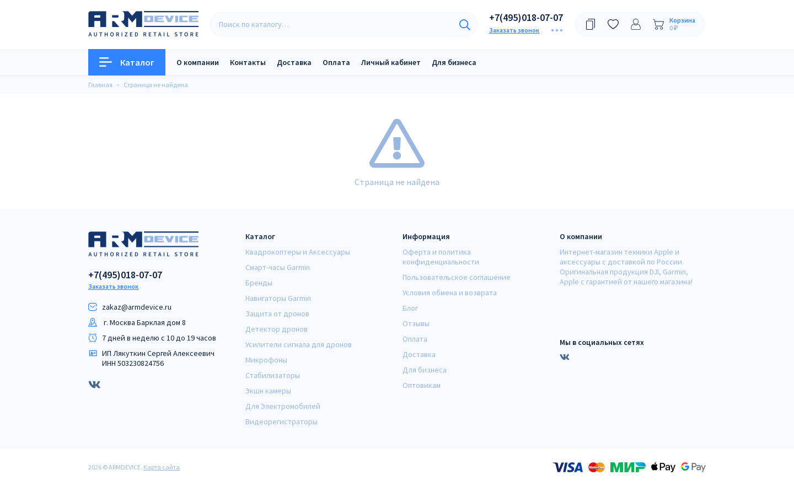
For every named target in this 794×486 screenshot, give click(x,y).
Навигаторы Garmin (278, 298)
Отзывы (416, 323)
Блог (410, 308)
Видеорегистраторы (281, 421)
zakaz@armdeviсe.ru (136, 307)
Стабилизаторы (272, 375)
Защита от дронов (277, 313)
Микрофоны (266, 360)
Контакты (248, 62)
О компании (197, 62)
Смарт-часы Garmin (277, 267)
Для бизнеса (454, 62)
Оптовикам (422, 385)
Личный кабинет (391, 62)
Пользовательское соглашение (457, 277)
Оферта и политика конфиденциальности (441, 257)
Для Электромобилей (282, 406)
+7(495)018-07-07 (526, 17)
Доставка (294, 62)
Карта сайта (161, 467)
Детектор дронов (276, 329)
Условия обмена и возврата (450, 293)
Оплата (336, 62)
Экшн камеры (268, 391)
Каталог (126, 62)
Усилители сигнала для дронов (298, 344)
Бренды (258, 283)
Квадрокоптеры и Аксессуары (297, 252)
